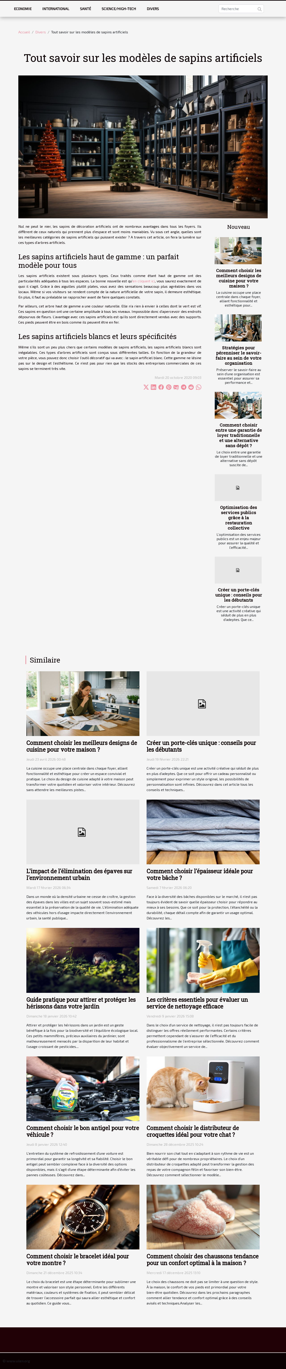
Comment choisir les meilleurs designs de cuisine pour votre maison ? (238, 278)
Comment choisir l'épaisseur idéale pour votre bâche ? (200, 874)
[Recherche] (241, 8)
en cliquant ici (143, 281)
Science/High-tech (119, 8)
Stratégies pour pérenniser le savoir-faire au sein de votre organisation (238, 355)
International (55, 8)
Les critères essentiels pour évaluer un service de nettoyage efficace (197, 1003)
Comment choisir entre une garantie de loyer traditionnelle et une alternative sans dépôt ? (238, 435)
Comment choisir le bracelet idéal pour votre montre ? (77, 1260)
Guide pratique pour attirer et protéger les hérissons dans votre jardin (81, 1003)
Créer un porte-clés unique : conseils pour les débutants (238, 595)
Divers (153, 8)
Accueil (24, 32)
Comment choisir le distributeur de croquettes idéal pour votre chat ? (193, 1131)
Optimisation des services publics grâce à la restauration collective (238, 517)
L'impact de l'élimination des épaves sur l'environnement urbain (79, 874)
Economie (23, 8)
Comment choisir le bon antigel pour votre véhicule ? (82, 1131)
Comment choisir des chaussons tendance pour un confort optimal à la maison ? (203, 1260)
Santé (85, 8)
